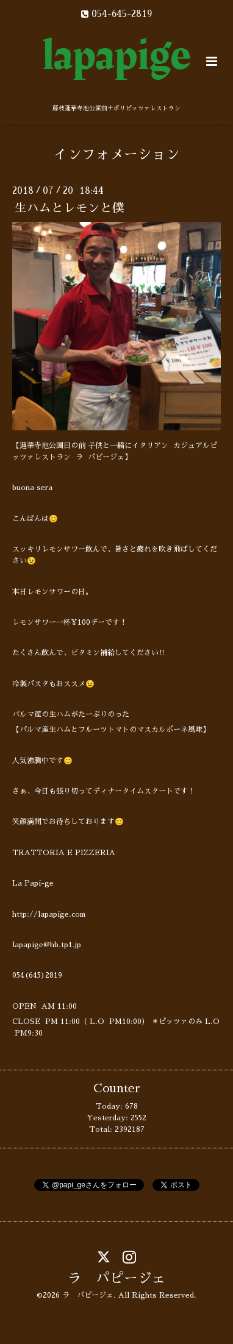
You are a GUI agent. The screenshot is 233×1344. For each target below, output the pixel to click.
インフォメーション (117, 155)
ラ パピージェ (117, 1278)
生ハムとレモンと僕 (69, 208)
